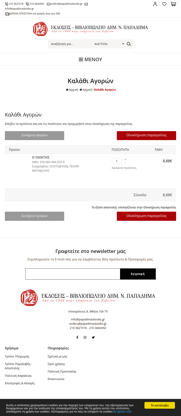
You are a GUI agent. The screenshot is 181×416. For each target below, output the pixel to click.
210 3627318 (17, 3)
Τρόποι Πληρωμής (17, 356)
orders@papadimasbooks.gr (70, 3)
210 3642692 (39, 3)
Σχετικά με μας (57, 356)
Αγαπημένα (164, 4)
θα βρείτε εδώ (150, 411)
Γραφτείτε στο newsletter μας (90, 251)
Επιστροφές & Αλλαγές (20, 383)
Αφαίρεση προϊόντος (125, 168)
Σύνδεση (155, 4)
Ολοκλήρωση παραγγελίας (150, 135)
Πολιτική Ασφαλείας (18, 376)
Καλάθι (173, 4)
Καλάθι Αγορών (105, 89)
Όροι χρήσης (56, 364)
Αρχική (71, 90)
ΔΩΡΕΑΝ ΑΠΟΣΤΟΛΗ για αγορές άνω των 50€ (35, 13)
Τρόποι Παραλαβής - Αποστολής (18, 366)
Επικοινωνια (56, 379)
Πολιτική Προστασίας (62, 371)
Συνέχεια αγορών (31, 135)
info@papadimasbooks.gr (88, 319)
